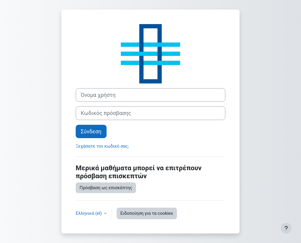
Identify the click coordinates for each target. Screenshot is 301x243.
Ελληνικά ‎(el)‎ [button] (89, 213)
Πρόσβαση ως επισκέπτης (106, 187)
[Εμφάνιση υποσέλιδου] (286, 228)
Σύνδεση (91, 131)
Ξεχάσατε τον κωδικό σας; (102, 146)
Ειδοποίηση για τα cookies (147, 213)
